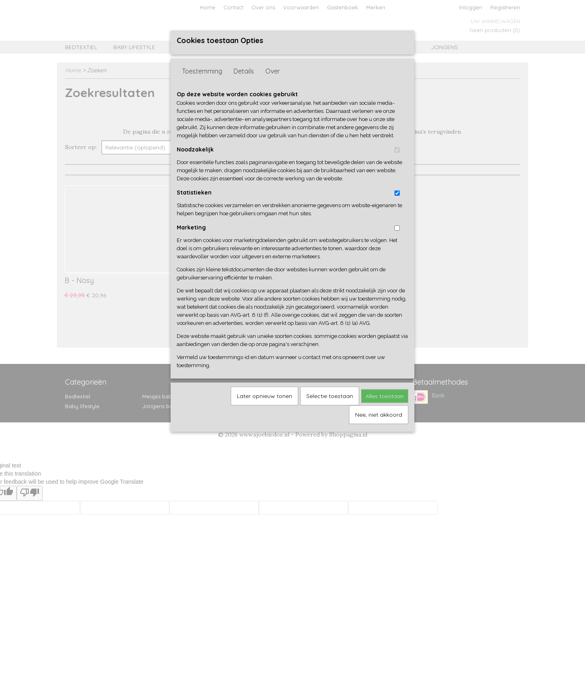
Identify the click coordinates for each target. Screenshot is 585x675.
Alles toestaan (385, 396)
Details (244, 71)
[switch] (397, 150)
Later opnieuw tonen (264, 396)
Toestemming (202, 71)
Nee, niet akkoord (378, 414)
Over (272, 71)
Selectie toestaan (329, 396)
